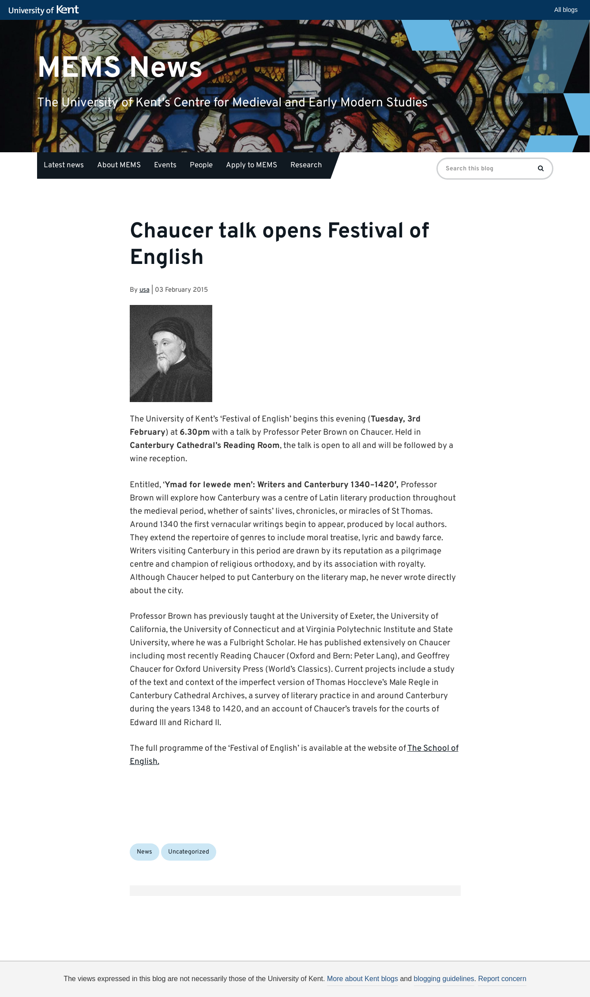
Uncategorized (188, 852)
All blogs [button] (566, 9)
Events (165, 165)
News (144, 852)
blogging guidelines (444, 978)
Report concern (502, 978)
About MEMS (119, 165)
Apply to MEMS (251, 165)
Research (306, 165)
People (201, 165)
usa (144, 290)
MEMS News (120, 68)
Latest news (64, 165)
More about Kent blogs (362, 978)
